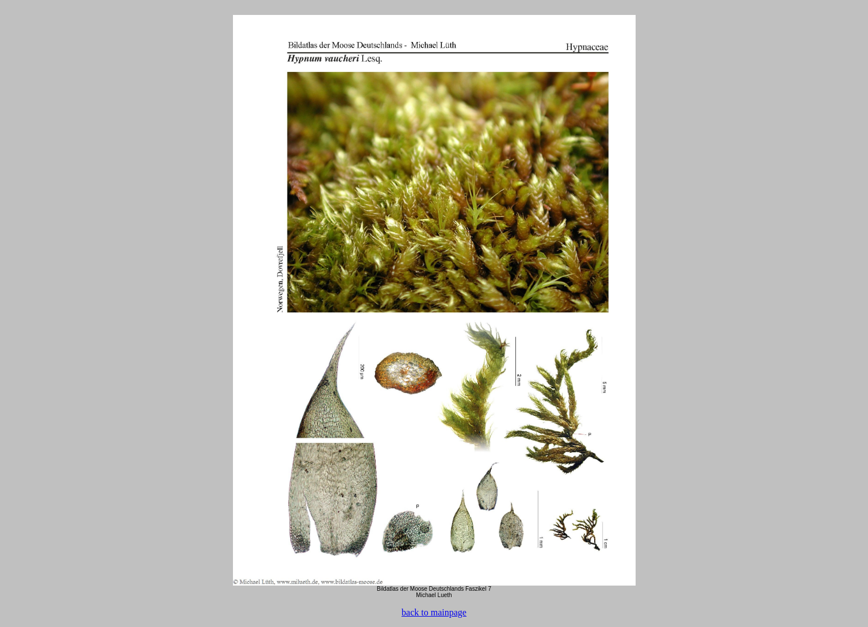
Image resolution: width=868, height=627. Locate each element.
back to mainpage (434, 612)
